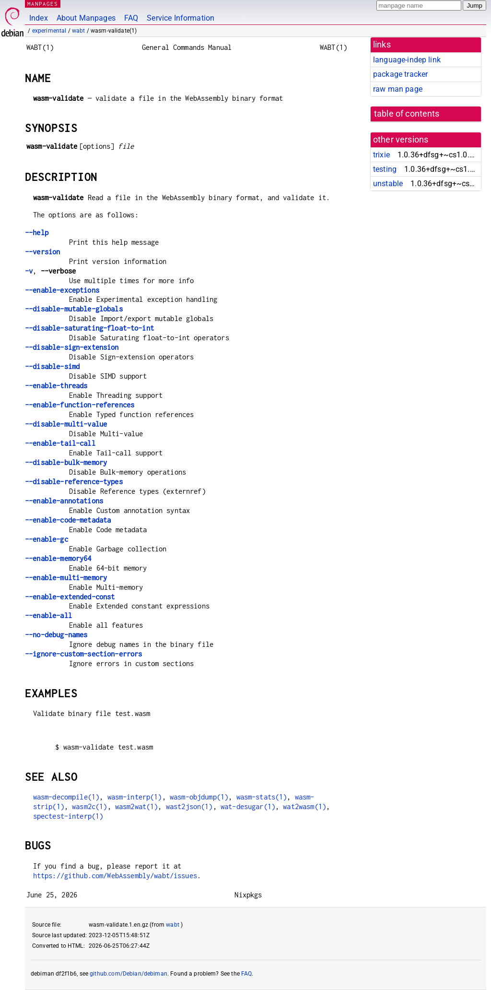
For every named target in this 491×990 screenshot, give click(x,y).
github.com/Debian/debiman (128, 973)
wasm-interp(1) (134, 797)
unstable (388, 183)
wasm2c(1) (89, 806)
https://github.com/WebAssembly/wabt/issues (115, 875)
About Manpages (86, 18)
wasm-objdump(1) (199, 797)
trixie (381, 154)
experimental (49, 30)
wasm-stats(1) (261, 797)
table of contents (407, 114)
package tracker (400, 74)
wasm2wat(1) (136, 806)
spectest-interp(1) (68, 816)
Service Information (180, 18)
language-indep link (407, 59)
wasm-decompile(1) (66, 797)
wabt (78, 30)
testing (385, 169)
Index (38, 18)
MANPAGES (42, 3)
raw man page (397, 89)
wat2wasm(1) (304, 806)
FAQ (131, 18)
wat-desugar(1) (248, 806)
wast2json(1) (189, 806)
